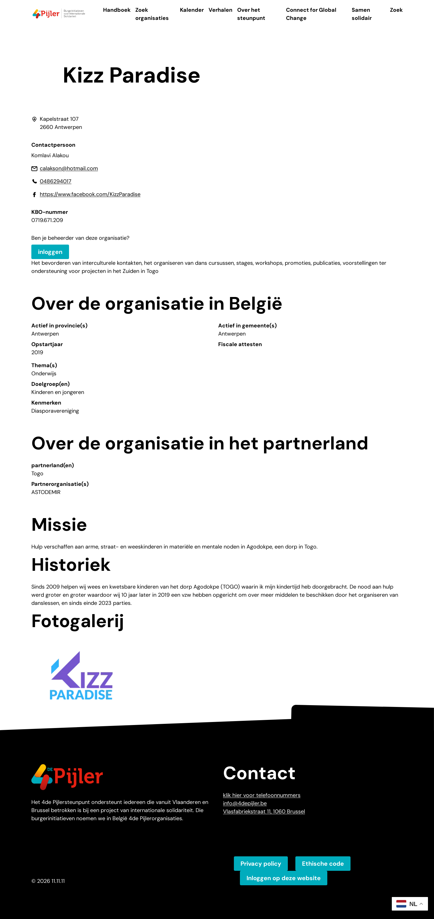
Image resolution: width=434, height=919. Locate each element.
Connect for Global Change (311, 14)
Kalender (192, 10)
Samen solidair (362, 14)
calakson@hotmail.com (69, 168)
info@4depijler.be (245, 803)
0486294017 (55, 181)
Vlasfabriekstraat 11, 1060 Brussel (264, 811)
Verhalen (220, 10)
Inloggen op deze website (284, 878)
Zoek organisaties (152, 14)
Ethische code (323, 863)
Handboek (117, 10)
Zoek (396, 10)
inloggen (50, 252)
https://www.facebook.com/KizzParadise (90, 194)
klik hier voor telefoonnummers (261, 795)
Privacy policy (261, 863)
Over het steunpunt (251, 14)
